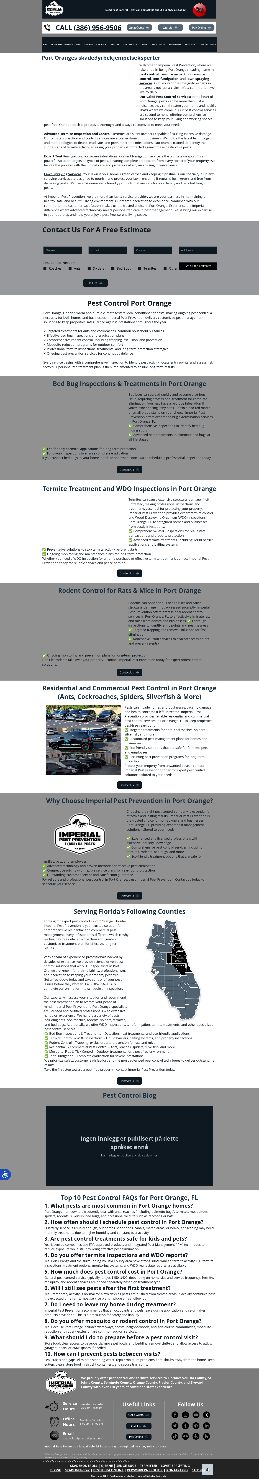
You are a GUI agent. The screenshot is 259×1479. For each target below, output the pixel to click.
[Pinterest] (196, 1425)
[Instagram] (185, 1414)
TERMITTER (148, 1465)
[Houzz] (206, 1436)
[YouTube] (196, 1414)
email (163, 1446)
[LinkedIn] (206, 1425)
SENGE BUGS (126, 1465)
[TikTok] (174, 1436)
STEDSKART (200, 1470)
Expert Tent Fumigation (63, 156)
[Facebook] (174, 1414)
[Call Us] (170, 27)
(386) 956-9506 (98, 27)
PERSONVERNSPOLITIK (145, 1470)
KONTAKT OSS (177, 1470)
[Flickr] (185, 1436)
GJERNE (107, 1465)
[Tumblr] (185, 1425)
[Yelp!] (196, 1436)
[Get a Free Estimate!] (198, 266)
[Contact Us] (129, 469)
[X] (206, 1414)
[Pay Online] (201, 27)
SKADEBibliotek (77, 1470)
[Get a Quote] (139, 27)
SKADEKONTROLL (84, 1465)
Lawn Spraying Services (62, 174)
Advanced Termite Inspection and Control (77, 134)
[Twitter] (174, 1425)
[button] (208, 44)
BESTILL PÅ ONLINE (108, 1470)
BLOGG (55, 1470)
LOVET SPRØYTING (175, 1465)
